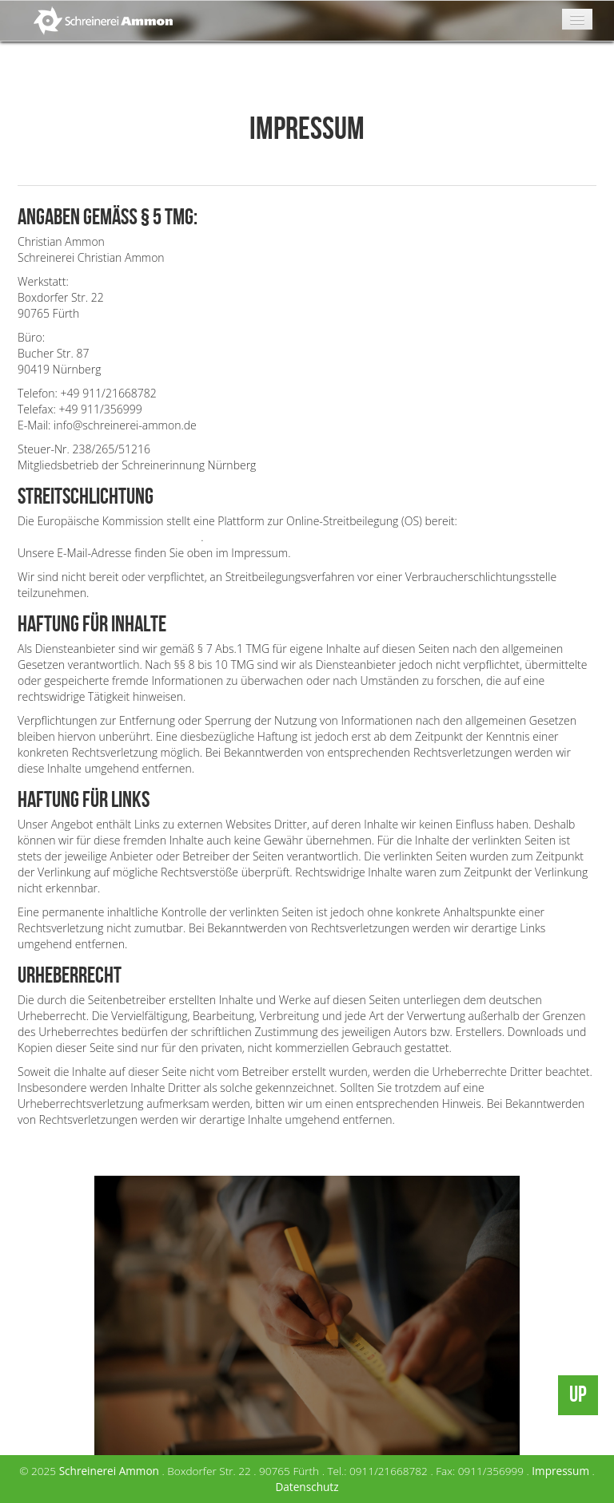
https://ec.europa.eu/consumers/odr (109, 536)
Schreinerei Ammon (109, 1470)
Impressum (560, 1470)
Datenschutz (306, 1486)
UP (578, 1395)
